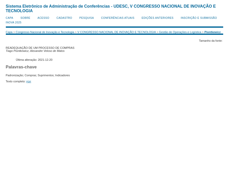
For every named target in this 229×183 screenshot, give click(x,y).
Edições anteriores (158, 18)
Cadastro (64, 18)
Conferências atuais (118, 18)
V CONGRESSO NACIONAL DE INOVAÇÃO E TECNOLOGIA (116, 32)
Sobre (25, 18)
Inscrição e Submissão (199, 18)
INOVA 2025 (14, 22)
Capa (9, 18)
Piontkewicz (212, 32)
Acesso (43, 18)
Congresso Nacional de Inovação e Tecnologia (45, 32)
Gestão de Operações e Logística (180, 32)
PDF (28, 81)
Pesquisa (86, 18)
